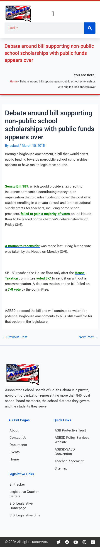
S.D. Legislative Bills (25, 515)
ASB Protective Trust (70, 430)
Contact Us (18, 438)
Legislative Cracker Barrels (24, 494)
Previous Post (15, 337)
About (14, 430)
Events (15, 452)
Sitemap (61, 468)
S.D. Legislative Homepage (21, 505)
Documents (18, 445)
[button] (53, 14)
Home (13, 81)
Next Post (88, 337)
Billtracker (17, 484)
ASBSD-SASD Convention (65, 451)
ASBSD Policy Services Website (72, 440)
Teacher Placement (69, 461)
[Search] (89, 28)
